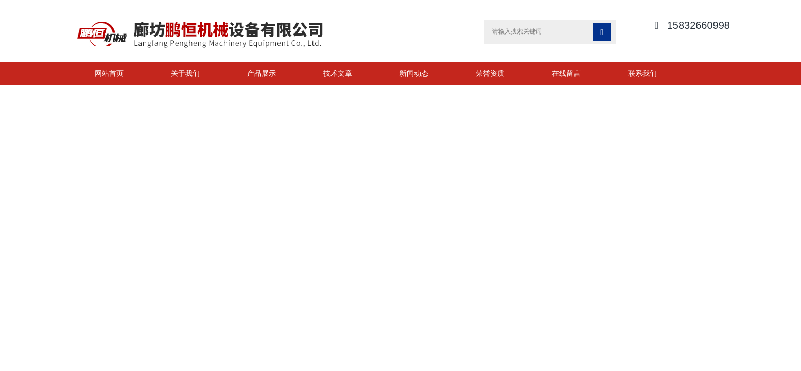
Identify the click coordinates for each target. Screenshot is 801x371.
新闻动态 (413, 73)
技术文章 (337, 73)
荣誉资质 (490, 73)
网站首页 (109, 73)
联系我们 (642, 73)
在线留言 (566, 73)
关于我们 (185, 73)
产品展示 (261, 73)
